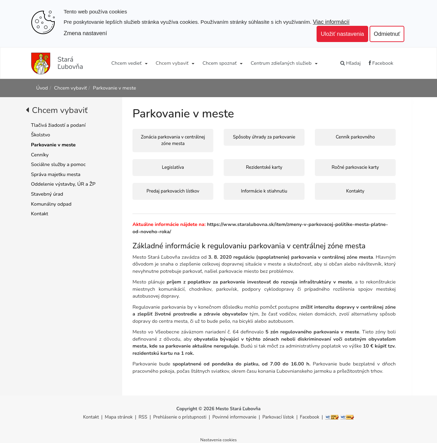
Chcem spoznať (219, 63)
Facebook (381, 63)
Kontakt (39, 213)
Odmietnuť (387, 34)
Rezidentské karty (264, 167)
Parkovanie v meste (114, 87)
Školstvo (40, 134)
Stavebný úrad (47, 193)
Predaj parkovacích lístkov (173, 191)
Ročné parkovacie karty (355, 167)
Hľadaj (350, 63)
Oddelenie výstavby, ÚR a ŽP (63, 184)
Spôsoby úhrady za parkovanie (264, 137)
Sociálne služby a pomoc (58, 164)
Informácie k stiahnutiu (264, 191)
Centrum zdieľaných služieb (281, 63)
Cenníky (40, 154)
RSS (144, 417)
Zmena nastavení (85, 33)
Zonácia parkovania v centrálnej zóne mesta (173, 140)
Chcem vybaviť (172, 63)
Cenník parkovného (355, 137)
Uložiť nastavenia (342, 34)
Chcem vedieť (126, 63)
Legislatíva (173, 167)
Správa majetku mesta (56, 174)
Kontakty (355, 191)
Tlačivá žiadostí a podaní (58, 125)
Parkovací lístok (278, 417)
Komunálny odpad (51, 203)
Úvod (42, 87)
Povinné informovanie (234, 417)
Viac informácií (331, 22)
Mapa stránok (119, 417)
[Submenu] (145, 63)
